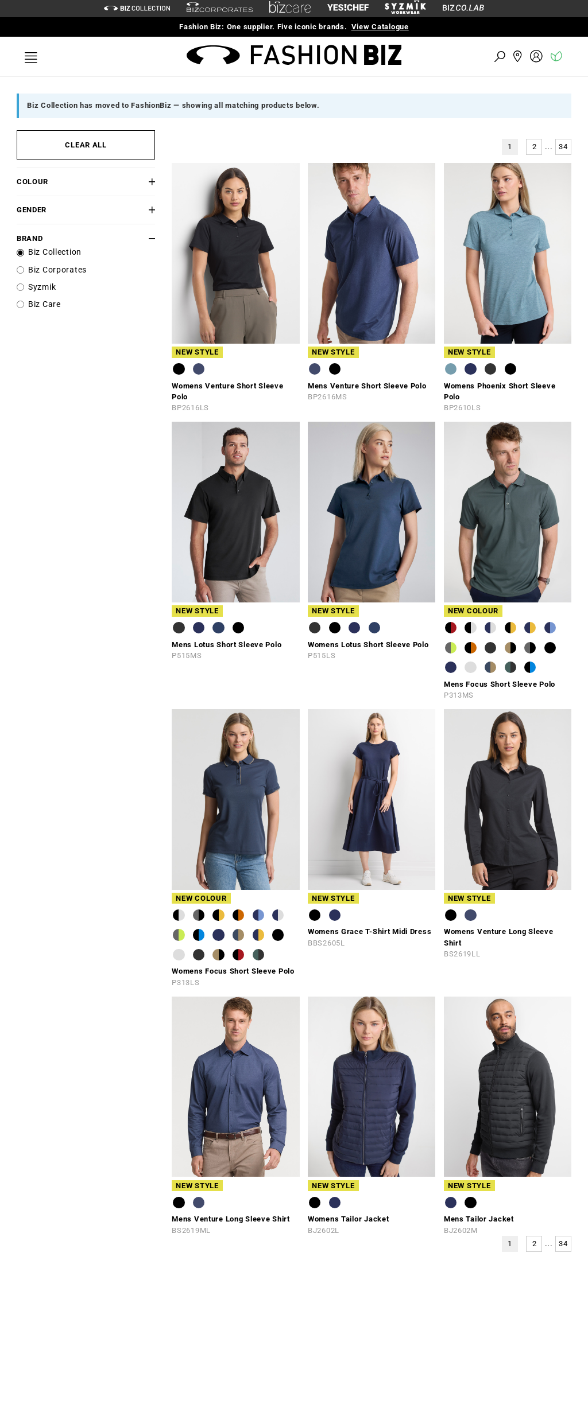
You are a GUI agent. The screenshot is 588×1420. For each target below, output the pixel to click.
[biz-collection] (137, 8)
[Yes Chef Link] (348, 8)
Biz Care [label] (44, 304)
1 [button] (510, 146)
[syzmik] (405, 8)
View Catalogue (380, 26)
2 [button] (534, 146)
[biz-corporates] (220, 8)
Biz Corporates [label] (57, 270)
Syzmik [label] (42, 287)
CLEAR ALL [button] (85, 145)
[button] (143, 181)
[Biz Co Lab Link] (463, 8)
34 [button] (563, 146)
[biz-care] (290, 8)
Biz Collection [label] (55, 252)
